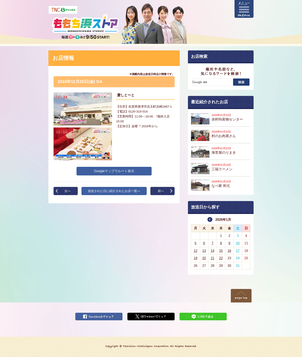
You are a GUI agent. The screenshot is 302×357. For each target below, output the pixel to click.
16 (229, 250)
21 (212, 258)
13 (204, 250)
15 (221, 250)
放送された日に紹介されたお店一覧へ (114, 191)
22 (221, 258)
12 (195, 250)
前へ (161, 191)
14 (212, 250)
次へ (67, 191)
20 (204, 258)
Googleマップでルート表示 (114, 171)
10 (238, 243)
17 (238, 250)
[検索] (211, 82)
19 (195, 258)
